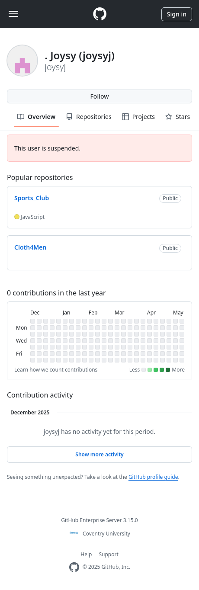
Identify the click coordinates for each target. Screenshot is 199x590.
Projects (138, 116)
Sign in (176, 14)
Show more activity (99, 454)
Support (108, 554)
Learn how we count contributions (55, 369)
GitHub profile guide (153, 477)
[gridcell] (32, 321)
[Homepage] (99, 14)
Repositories (89, 116)
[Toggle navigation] (13, 13)
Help (86, 554)
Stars (177, 116)
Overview (36, 116)
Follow (99, 96)
